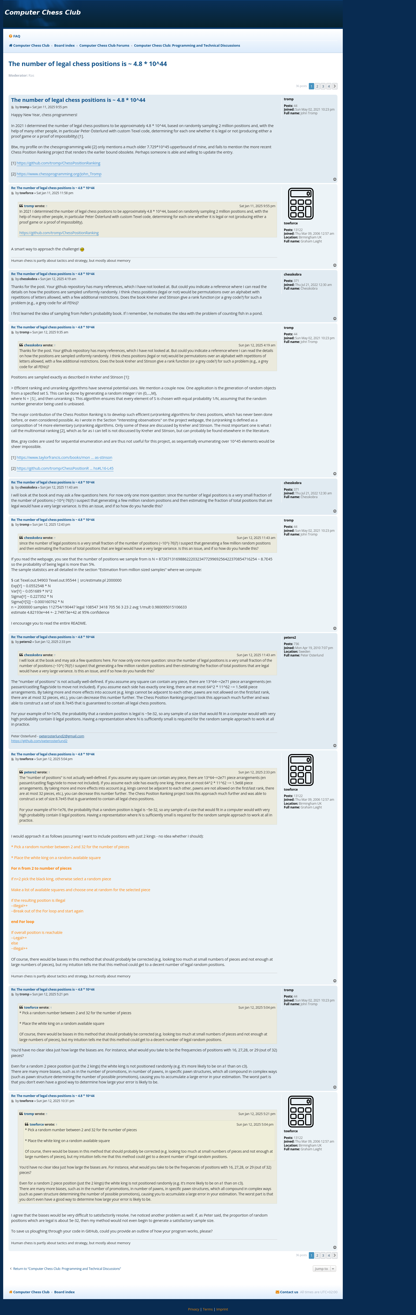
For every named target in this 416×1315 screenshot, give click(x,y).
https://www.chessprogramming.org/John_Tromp (59, 173)
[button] (334, 86)
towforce (31, 1007)
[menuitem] (14, 36)
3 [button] (323, 86)
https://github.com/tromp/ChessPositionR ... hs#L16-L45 (65, 468)
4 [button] (329, 86)
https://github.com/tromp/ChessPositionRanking (58, 163)
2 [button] (317, 86)
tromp (29, 206)
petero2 (30, 772)
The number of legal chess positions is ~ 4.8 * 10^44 (87, 63)
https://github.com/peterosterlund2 (39, 740)
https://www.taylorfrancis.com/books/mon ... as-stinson (64, 457)
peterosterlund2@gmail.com (61, 736)
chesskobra (33, 345)
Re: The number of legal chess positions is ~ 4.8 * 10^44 (52, 188)
